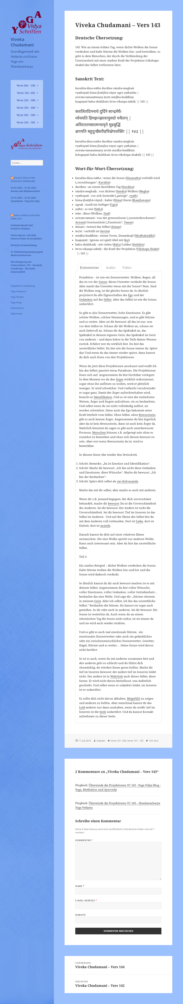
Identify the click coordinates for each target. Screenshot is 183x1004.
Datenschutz (17, 308)
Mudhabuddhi (144, 235)
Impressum (16, 313)
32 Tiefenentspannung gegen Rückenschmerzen (27, 253)
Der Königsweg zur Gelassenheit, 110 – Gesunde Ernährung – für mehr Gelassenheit (26, 266)
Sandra (121, 191)
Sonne (103, 282)
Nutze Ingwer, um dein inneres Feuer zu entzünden (26, 237)
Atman (115, 227)
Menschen (99, 432)
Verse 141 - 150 (135, 740)
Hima (117, 200)
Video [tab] (126, 267)
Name (79, 886)
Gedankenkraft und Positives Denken (22, 227)
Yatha (98, 209)
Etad (106, 213)
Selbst (107, 299)
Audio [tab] (110, 267)
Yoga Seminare (18, 291)
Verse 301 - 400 (26, 107)
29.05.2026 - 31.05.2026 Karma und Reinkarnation (25, 189)
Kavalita (104, 182)
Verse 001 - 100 (26, 85)
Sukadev (100, 740)
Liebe (139, 521)
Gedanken (86, 299)
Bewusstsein (147, 415)
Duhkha (138, 244)
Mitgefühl (133, 698)
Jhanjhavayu (141, 200)
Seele (102, 712)
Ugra (114, 204)
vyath (133, 195)
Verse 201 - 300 (26, 100)
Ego (130, 295)
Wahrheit (116, 676)
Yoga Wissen (17, 297)
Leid (82, 707)
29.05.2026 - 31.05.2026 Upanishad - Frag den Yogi (25, 199)
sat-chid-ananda (127, 481)
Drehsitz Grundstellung (24, 245)
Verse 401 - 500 (26, 115)
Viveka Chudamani (22, 41)
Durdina (127, 187)
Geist (97, 601)
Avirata (80, 222)
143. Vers (153, 740)
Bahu (116, 244)
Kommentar (84, 840)
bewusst (113, 503)
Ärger (119, 379)
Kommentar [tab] (89, 267)
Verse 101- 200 (26, 93)
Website (80, 914)
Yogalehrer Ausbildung (23, 285)
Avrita (105, 231)
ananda (105, 525)
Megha (143, 191)
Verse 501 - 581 (26, 122)
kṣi (127, 240)
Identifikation (103, 397)
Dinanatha (133, 178)
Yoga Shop (16, 302)
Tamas (128, 222)
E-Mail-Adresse (86, 900)
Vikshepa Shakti (147, 249)
